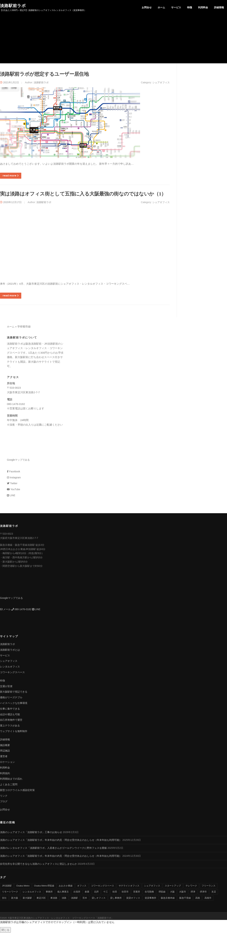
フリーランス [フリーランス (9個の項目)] (208, 886)
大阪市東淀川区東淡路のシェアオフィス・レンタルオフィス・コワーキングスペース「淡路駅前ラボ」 (60, 918)
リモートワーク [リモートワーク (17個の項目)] (10, 892)
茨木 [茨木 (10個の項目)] (84, 898)
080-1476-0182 (21, 609)
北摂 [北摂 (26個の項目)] (96, 892)
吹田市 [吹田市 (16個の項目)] (125, 892)
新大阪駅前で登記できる (13, 692)
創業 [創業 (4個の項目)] (87, 892)
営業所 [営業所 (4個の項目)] (136, 892)
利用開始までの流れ (11, 779)
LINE (11, 495)
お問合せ (147, 7)
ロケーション (7, 762)
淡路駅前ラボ (13, 5)
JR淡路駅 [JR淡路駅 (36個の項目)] (7, 886)
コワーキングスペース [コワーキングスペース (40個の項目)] (102, 886)
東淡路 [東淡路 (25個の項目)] (53, 898)
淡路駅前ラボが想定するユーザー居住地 (44, 74)
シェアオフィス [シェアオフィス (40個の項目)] (152, 886)
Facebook (13, 471)
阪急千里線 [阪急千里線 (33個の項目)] (185, 898)
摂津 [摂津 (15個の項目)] (193, 892)
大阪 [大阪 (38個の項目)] (172, 892)
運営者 (3, 756)
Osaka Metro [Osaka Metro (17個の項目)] (22, 886)
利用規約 (5, 773)
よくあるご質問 (8, 784)
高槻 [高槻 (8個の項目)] (197, 898)
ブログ (3, 801)
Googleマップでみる (18, 460)
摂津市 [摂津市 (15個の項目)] (203, 892)
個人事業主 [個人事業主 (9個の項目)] (63, 892)
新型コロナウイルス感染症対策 (17, 790)
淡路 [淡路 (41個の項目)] (64, 898)
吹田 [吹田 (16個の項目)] (114, 892)
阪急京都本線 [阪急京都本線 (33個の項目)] (168, 898)
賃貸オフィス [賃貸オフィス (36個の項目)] (133, 898)
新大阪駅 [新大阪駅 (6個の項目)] (27, 898)
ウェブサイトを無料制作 (13, 731)
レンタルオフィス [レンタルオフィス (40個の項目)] (32, 892)
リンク (3, 796)
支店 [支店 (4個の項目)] (213, 892)
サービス (176, 7)
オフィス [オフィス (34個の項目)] (81, 886)
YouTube (13, 489)
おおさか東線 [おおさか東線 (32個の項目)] (66, 886)
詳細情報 (219, 7)
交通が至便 (6, 686)
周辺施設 (5, 751)
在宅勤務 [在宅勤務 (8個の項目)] (149, 892)
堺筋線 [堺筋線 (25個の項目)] (162, 892)
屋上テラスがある (10, 725)
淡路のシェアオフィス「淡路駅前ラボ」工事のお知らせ (31, 832)
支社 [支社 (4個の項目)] (4, 898)
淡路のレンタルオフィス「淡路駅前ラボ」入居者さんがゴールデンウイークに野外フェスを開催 (53, 848)
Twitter (12, 483)
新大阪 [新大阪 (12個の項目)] (14, 898)
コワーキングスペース (12, 672)
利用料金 (203, 7)
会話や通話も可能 (10, 714)
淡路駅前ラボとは (10, 650)
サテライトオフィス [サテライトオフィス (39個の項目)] (129, 886)
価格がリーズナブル (11, 697)
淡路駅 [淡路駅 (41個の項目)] (74, 898)
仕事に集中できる (10, 709)
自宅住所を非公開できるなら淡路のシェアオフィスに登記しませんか (38, 864)
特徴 (189, 7)
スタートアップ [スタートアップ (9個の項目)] (173, 886)
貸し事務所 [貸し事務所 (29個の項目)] (116, 898)
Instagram (14, 477)
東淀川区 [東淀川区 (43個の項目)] (41, 898)
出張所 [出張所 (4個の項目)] (76, 892)
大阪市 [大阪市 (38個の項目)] (182, 892)
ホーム (161, 7)
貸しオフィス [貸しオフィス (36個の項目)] (99, 898)
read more (11, 175)
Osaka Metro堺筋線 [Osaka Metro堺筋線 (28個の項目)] (44, 886)
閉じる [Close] (5, 930)
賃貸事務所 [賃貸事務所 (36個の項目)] (150, 898)
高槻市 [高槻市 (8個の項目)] (207, 898)
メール (5, 609)
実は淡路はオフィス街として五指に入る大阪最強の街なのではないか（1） (83, 194)
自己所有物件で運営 (11, 720)
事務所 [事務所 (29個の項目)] (49, 892)
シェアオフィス (161, 82)
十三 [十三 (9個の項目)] (105, 892)
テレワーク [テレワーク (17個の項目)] (191, 886)
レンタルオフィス (10, 667)
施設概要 (5, 745)
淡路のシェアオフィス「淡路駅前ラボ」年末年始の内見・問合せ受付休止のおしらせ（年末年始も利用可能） (61, 840)
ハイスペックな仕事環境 (13, 703)
